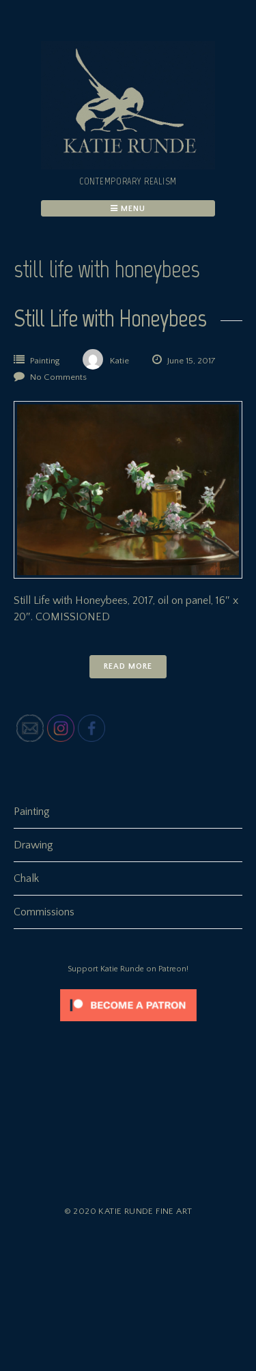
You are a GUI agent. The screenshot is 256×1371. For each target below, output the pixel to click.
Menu (128, 208)
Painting (44, 360)
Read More (128, 666)
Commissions (44, 912)
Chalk (26, 878)
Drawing (33, 845)
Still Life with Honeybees (110, 318)
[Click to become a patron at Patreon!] (128, 1025)
